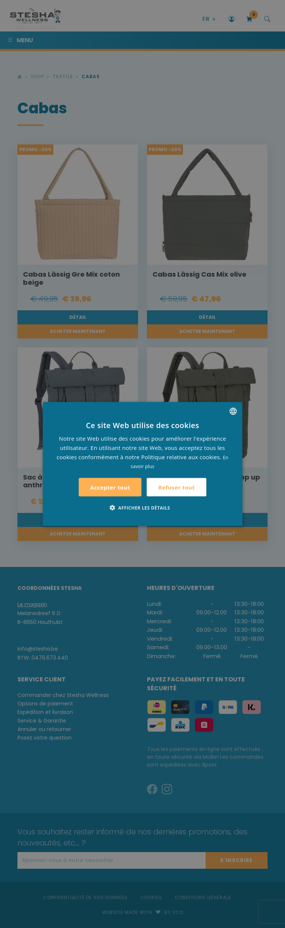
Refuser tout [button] (176, 487)
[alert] (142, 464)
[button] (142, 507)
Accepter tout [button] (110, 487)
